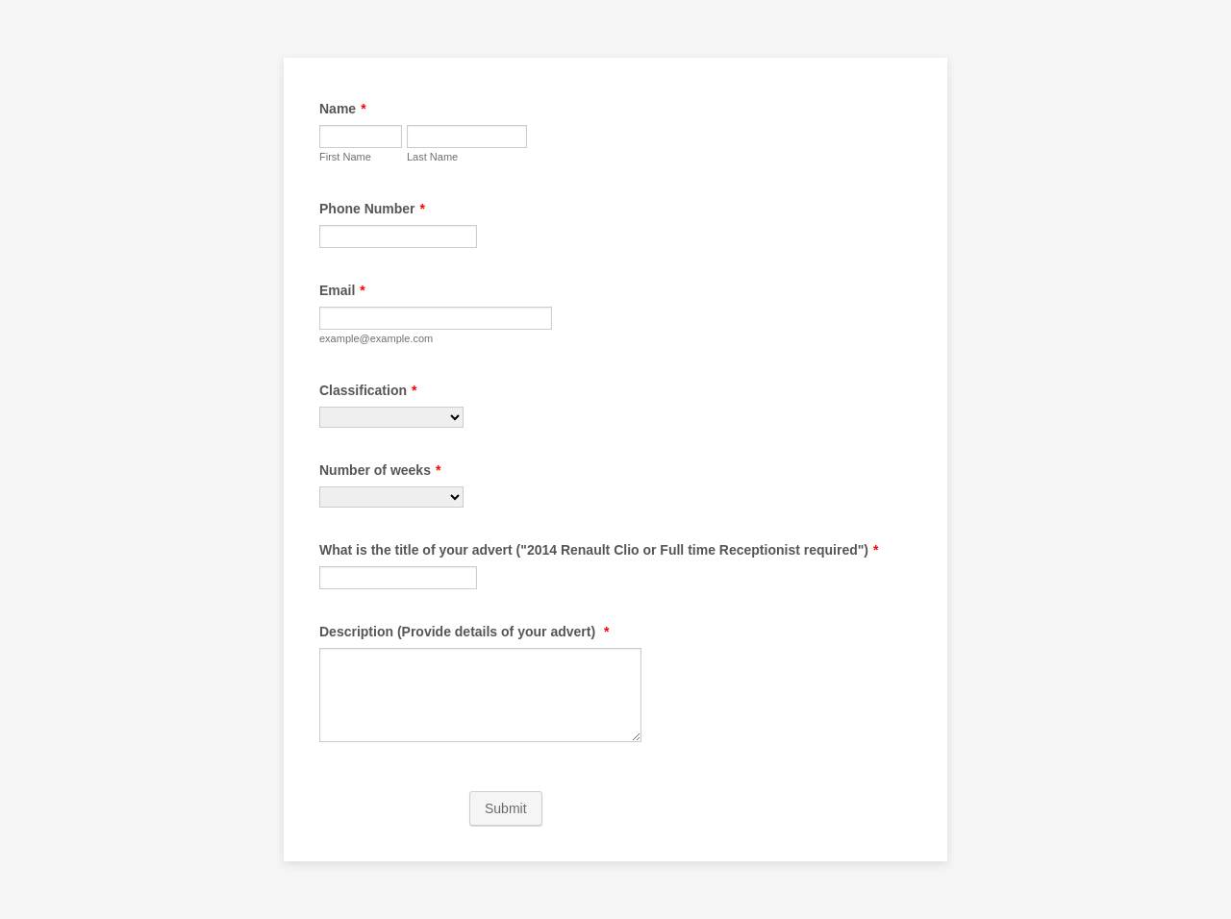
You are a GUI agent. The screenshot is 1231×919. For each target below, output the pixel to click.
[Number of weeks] (391, 497)
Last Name (432, 156)
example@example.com (376, 338)
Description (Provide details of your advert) (464, 631)
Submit (506, 808)
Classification (367, 390)
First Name (345, 156)
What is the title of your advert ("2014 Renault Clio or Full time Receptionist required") (598, 550)
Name (342, 108)
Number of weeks (379, 470)
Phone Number (372, 208)
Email (342, 290)
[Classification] (391, 417)
